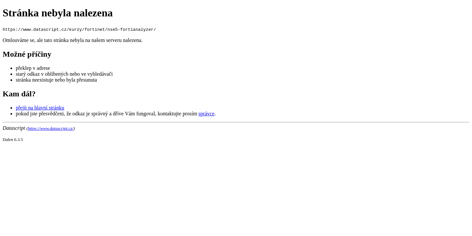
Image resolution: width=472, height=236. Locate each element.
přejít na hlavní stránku (40, 107)
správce (206, 113)
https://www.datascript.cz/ (50, 128)
